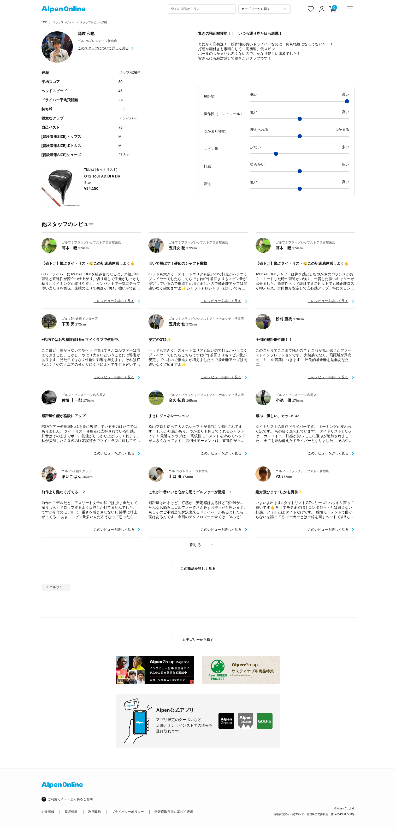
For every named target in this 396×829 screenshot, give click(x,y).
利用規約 (94, 812)
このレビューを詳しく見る (114, 301)
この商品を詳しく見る (198, 569)
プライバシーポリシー (128, 812)
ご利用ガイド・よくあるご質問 (70, 799)
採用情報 (71, 812)
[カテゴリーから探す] (264, 9)
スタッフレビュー (63, 22)
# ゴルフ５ (55, 587)
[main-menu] (350, 9)
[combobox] (202, 9)
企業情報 (48, 812)
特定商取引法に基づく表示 (174, 812)
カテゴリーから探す (198, 640)
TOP (44, 22)
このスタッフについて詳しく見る (103, 48)
